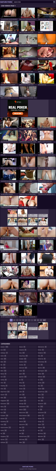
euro (3, 413)
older (22, 442)
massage (22, 404)
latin (22, 395)
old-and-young (24, 436)
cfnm (3, 383)
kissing (22, 386)
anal (3, 350)
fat (3, 433)
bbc (3, 365)
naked (22, 419)
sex (40, 380)
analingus (4, 353)
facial (3, 424)
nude (21, 430)
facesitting (4, 421)
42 (41, 320)
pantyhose (42, 353)
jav (21, 380)
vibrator (41, 419)
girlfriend (4, 442)
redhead (41, 377)
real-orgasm (42, 371)
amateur (4, 347)
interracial (23, 368)
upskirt (41, 416)
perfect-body (42, 362)
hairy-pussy (23, 356)
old (21, 433)
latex (21, 392)
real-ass (41, 368)
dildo (3, 398)
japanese (23, 377)
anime (3, 356)
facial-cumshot (6, 427)
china (3, 389)
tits (40, 407)
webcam (41, 427)
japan (22, 374)
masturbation (24, 407)
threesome (42, 404)
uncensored (42, 413)
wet (40, 430)
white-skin (42, 436)
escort (3, 410)
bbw (3, 368)
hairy (22, 353)
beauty (3, 374)
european (4, 416)
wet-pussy (42, 433)
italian (22, 371)
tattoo (41, 398)
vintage (41, 421)
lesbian (22, 398)
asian (3, 359)
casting (4, 380)
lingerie (22, 401)
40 (35, 320)
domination (5, 404)
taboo (41, 395)
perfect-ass (42, 359)
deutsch (4, 395)
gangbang (5, 436)
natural (22, 421)
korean (22, 389)
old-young (23, 439)
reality (41, 374)
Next (44, 320)
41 (38, 320)
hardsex (22, 365)
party (40, 356)
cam (3, 377)
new (21, 427)
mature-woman (24, 416)
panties (41, 350)
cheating (4, 386)
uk (40, 410)
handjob (22, 359)
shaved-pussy (42, 392)
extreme (4, 419)
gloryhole (22, 350)
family (4, 430)
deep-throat (5, 392)
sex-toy (41, 383)
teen (40, 401)
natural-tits (23, 424)
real (40, 365)
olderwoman (42, 347)
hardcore (23, 362)
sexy (40, 386)
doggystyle (5, 401)
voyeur (41, 424)
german (4, 439)
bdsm (3, 371)
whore (41, 439)
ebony (3, 407)
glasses (22, 347)
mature (22, 410)
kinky (21, 383)
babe (3, 362)
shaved (41, 389)
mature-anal (23, 413)
